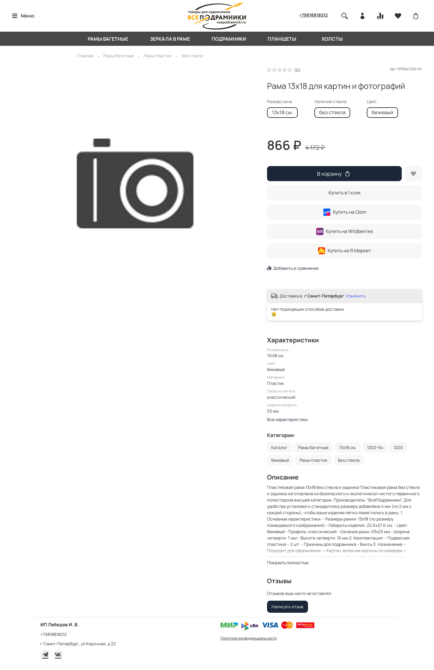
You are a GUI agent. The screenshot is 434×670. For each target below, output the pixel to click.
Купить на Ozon (344, 212)
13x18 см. (282, 112)
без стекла (332, 112)
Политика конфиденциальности (248, 638)
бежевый (382, 112)
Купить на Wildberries (344, 231)
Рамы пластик (157, 55)
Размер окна (279, 101)
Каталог (279, 447)
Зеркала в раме (170, 39)
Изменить (356, 296)
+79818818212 (313, 15)
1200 (398, 447)
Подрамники (229, 39)
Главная (85, 55)
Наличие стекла (330, 101)
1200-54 (375, 447)
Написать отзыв (287, 606)
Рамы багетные (108, 39)
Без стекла (192, 55)
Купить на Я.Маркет (344, 250)
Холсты (332, 39)
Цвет (372, 101)
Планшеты (282, 39)
